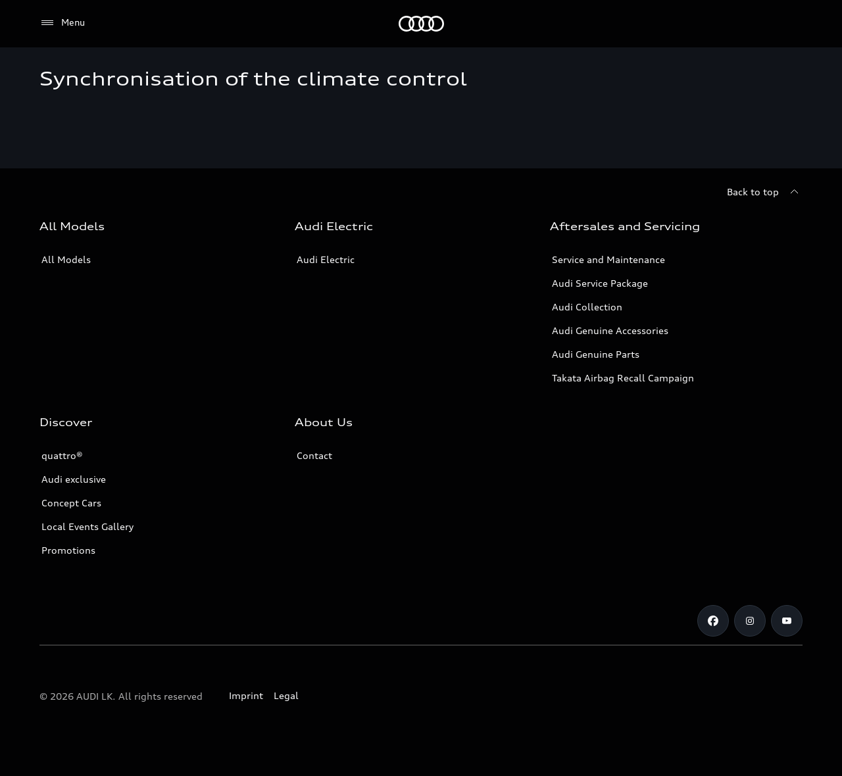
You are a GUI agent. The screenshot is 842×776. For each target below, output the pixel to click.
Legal (286, 695)
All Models (66, 259)
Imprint (246, 695)
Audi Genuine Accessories (610, 330)
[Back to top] (765, 192)
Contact (314, 455)
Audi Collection (587, 306)
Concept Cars (71, 502)
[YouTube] (787, 621)
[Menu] (62, 23)
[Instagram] (750, 621)
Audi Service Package (600, 283)
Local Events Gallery (87, 526)
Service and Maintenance (608, 259)
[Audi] (421, 24)
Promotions (68, 550)
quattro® (62, 455)
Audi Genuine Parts (595, 354)
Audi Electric (326, 259)
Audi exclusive (73, 479)
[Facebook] (713, 621)
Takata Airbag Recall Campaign (623, 377)
